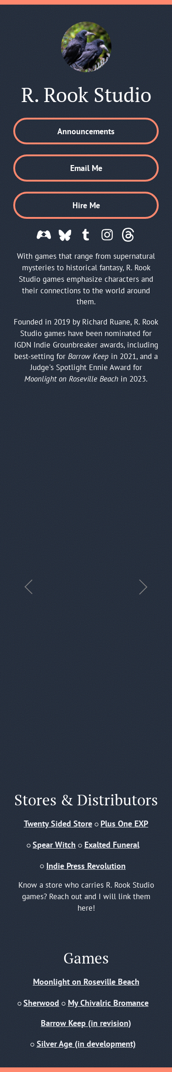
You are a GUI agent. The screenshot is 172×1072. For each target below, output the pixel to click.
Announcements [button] (86, 131)
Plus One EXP (124, 823)
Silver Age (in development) (86, 1043)
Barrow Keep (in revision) (86, 1022)
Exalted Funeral (111, 844)
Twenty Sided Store (58, 823)
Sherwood (41, 1002)
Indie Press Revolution (86, 865)
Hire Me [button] (86, 205)
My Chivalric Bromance (108, 1002)
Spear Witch (54, 844)
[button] (44, 235)
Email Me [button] (86, 167)
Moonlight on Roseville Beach (86, 981)
